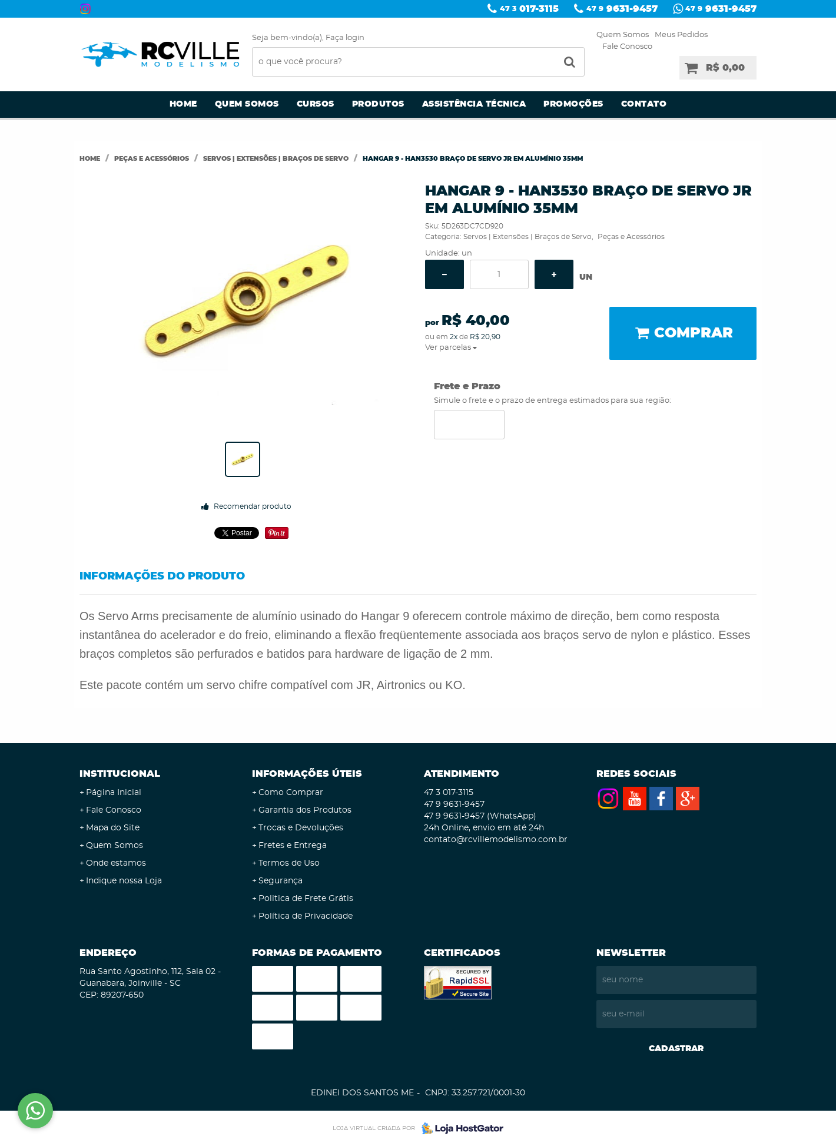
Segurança (280, 881)
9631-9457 (622, 9)
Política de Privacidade (305, 916)
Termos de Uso (289, 863)
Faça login (345, 38)
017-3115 (529, 9)
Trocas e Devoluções (300, 828)
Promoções (573, 104)
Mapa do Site (113, 828)
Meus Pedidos (681, 35)
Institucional (119, 774)
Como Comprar (290, 793)
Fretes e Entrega (292, 846)
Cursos (315, 104)
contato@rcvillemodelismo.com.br (496, 840)
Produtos (378, 104)
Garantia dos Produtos (304, 810)
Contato (644, 104)
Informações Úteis (307, 774)
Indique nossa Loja (124, 881)
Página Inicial (113, 793)
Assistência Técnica (474, 104)
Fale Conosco (627, 47)
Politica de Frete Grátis (305, 899)
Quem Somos (622, 35)
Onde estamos (116, 863)
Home (183, 104)
